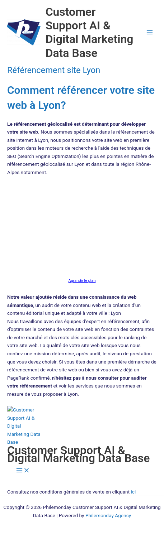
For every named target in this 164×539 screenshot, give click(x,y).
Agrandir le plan (82, 280)
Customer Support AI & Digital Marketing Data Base (89, 32)
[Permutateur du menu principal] (149, 32)
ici (133, 492)
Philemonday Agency (108, 515)
